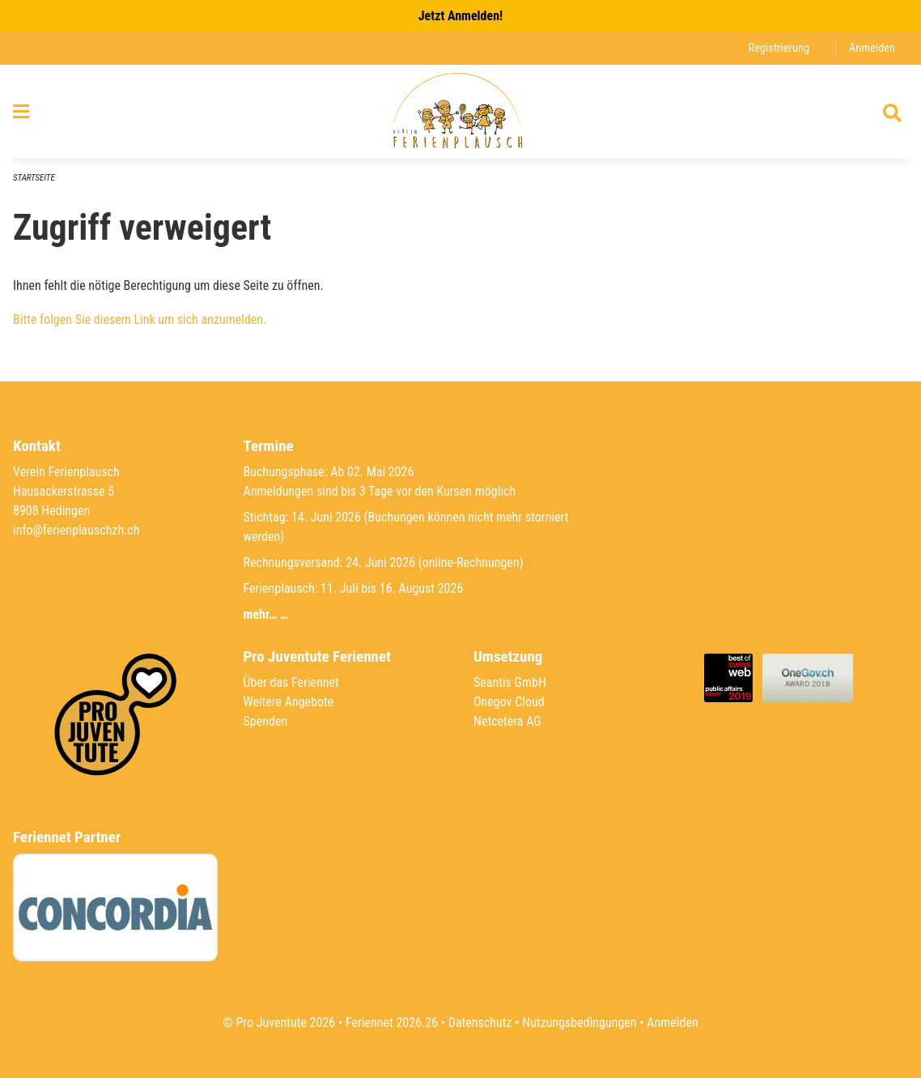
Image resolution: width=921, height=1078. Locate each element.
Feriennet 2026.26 (392, 1022)
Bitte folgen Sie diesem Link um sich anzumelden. (139, 319)
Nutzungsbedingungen (579, 1022)
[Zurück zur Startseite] (460, 112)
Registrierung (779, 48)
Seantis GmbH (509, 682)
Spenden (266, 721)
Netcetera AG (507, 721)
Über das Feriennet (291, 682)
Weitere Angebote (289, 701)
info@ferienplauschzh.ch (76, 530)
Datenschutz (480, 1022)
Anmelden (872, 48)
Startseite (34, 178)
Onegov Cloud (509, 701)
